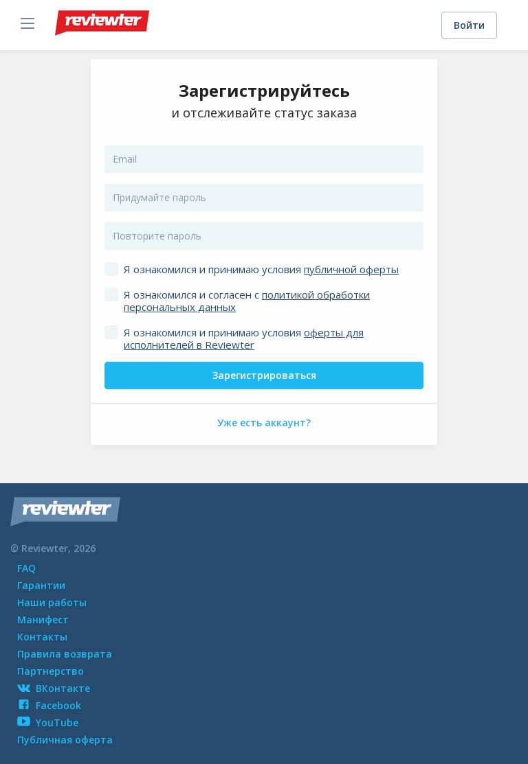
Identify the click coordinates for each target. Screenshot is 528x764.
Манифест (43, 619)
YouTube (47, 722)
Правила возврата (64, 653)
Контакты (42, 636)
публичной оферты (351, 269)
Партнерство (50, 671)
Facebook (49, 705)
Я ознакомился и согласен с (247, 300)
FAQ (26, 568)
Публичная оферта (65, 739)
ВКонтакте (53, 688)
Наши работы (52, 602)
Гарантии (41, 585)
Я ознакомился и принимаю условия (261, 269)
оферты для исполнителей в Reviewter (244, 338)
